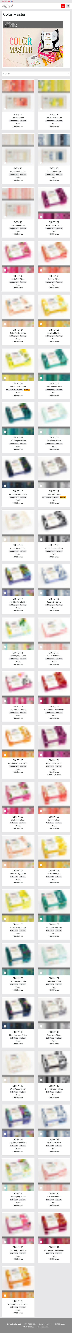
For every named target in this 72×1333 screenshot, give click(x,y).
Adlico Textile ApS (14, 1324)
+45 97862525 (28, 1327)
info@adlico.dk (43, 1327)
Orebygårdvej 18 (45, 1324)
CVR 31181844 (30, 1324)
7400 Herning (60, 1324)
